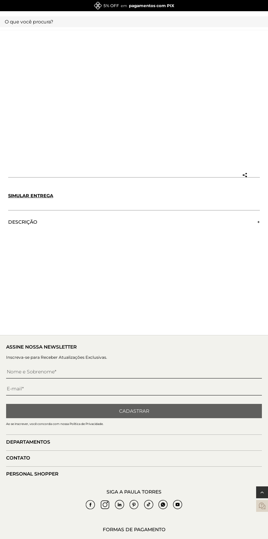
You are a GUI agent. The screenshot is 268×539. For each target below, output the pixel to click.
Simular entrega (30, 195)
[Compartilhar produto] (245, 175)
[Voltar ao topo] (262, 492)
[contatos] (262, 506)
